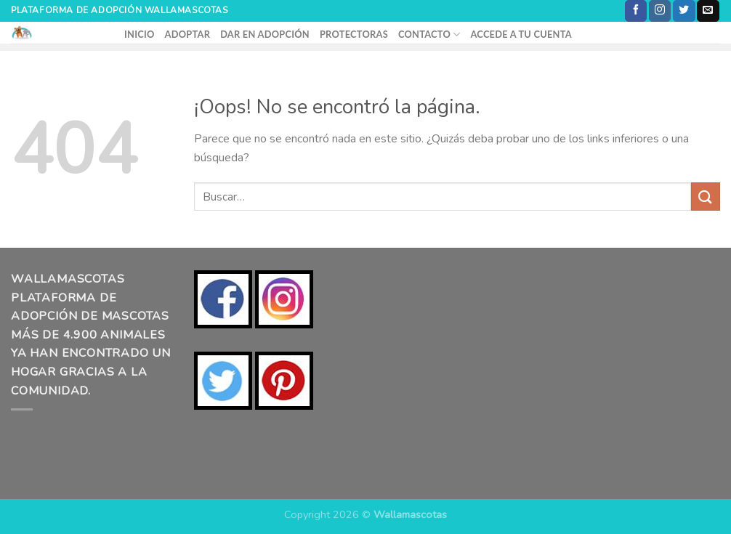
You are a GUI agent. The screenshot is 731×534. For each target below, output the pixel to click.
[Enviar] (705, 196)
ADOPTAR (188, 34)
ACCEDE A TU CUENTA (520, 34)
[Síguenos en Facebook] (636, 11)
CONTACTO (429, 34)
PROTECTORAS (354, 34)
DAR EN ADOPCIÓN (265, 34)
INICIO (139, 34)
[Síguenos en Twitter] (684, 11)
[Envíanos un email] (708, 11)
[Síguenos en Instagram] (660, 11)
